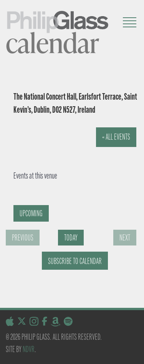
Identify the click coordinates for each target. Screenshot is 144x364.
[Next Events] (124, 237)
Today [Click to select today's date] (71, 237)
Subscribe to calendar (75, 261)
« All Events (116, 137)
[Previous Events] (23, 237)
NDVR (29, 349)
